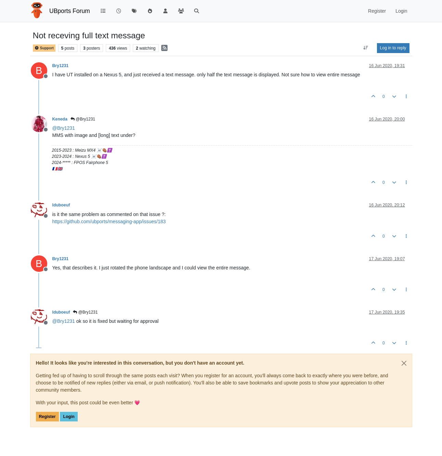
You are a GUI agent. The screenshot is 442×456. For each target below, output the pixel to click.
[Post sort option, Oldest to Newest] (365, 48)
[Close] (404, 363)
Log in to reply (393, 48)
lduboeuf (61, 205)
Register (47, 416)
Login (68, 416)
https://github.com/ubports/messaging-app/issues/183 (109, 221)
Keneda (59, 119)
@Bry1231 (83, 119)
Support (44, 48)
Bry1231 (60, 65)
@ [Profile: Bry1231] (63, 128)
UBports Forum (69, 11)
